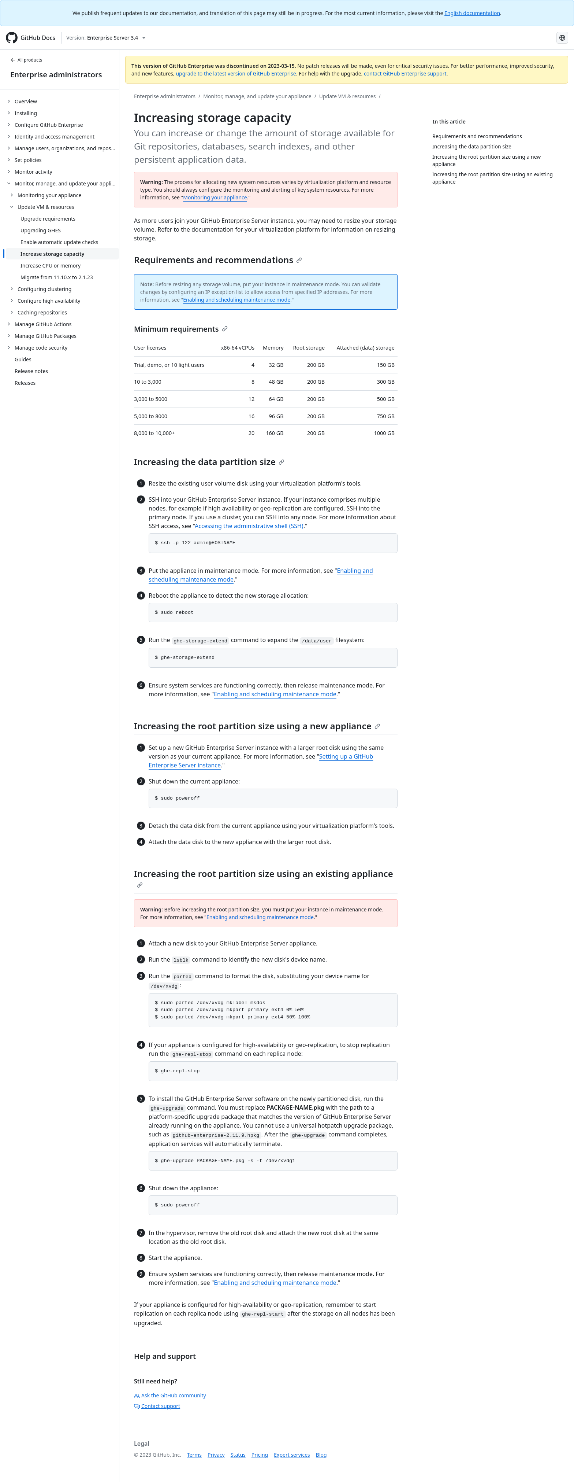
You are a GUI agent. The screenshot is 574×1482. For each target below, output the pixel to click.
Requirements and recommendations (218, 260)
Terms (194, 1454)
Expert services (292, 1454)
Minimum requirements (181, 329)
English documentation (472, 13)
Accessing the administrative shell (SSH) (249, 526)
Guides (23, 359)
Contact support (157, 1405)
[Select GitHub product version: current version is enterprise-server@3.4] (105, 38)
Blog (321, 1454)
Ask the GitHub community (170, 1395)
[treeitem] (62, 101)
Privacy (216, 1454)
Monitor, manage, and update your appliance (257, 96)
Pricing (259, 1454)
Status (238, 1454)
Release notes (31, 371)
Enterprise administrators (56, 75)
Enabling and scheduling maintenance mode (236, 299)
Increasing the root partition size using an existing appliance (263, 877)
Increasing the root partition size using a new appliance (257, 726)
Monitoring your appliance (215, 197)
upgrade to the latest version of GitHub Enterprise (236, 73)
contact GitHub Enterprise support (405, 73)
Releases (25, 382)
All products (26, 60)
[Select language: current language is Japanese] (562, 38)
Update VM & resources (347, 96)
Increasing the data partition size (209, 462)
